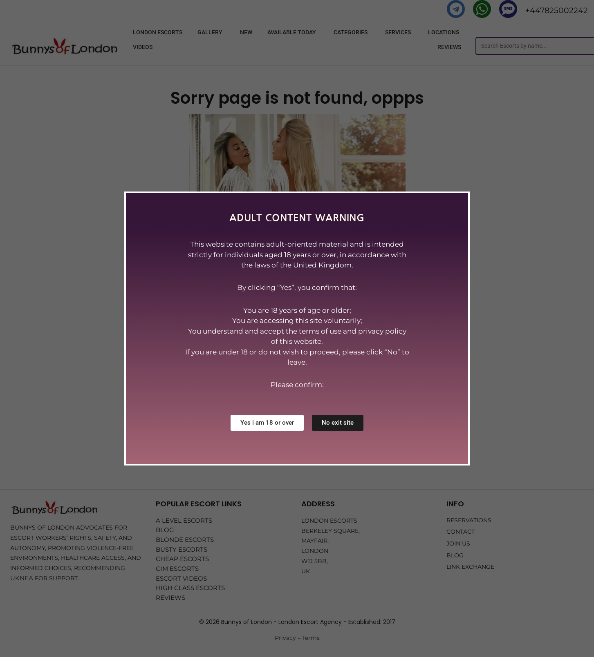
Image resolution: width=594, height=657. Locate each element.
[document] (297, 328)
